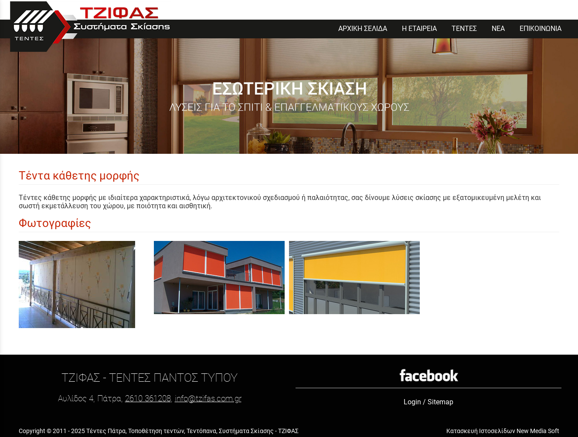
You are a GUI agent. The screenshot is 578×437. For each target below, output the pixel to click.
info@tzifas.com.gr (208, 398)
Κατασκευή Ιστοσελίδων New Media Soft (502, 430)
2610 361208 (148, 398)
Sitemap (440, 402)
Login (412, 402)
